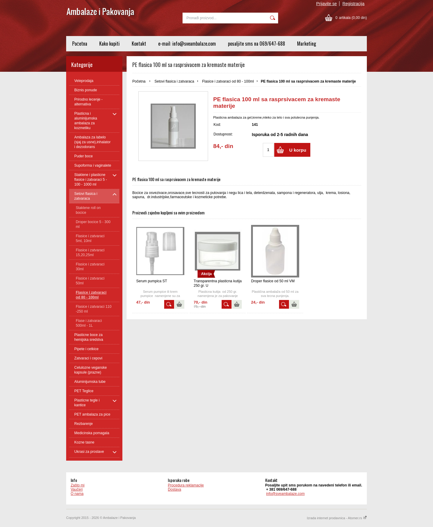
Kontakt (139, 43)
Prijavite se (326, 3)
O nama (77, 494)
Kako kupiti (109, 43)
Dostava (174, 489)
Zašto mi (77, 485)
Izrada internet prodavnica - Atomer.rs (337, 518)
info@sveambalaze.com (285, 494)
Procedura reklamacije (186, 485)
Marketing (306, 43)
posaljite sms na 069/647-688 (256, 43)
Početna (79, 43)
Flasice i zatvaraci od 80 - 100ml (228, 81)
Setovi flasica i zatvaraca (174, 81)
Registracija (353, 3)
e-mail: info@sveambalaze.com (187, 43)
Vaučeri (77, 489)
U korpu (297, 150)
